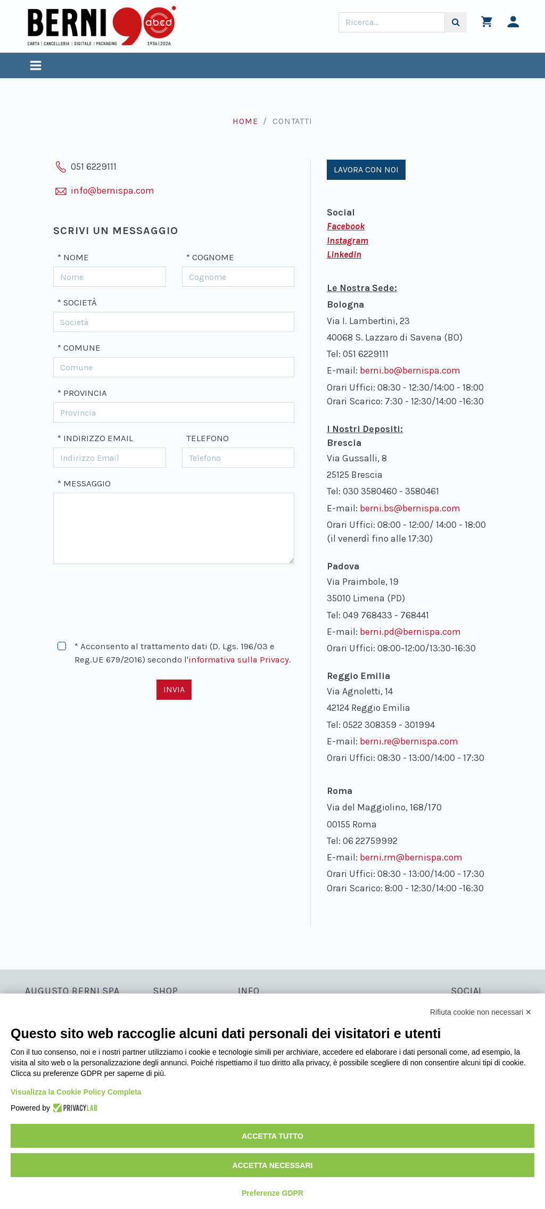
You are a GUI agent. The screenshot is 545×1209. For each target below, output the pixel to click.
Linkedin (344, 254)
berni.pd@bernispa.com (410, 631)
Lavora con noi (366, 169)
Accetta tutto (272, 1136)
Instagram (347, 240)
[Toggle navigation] (35, 66)
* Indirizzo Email (95, 438)
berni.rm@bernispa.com (411, 857)
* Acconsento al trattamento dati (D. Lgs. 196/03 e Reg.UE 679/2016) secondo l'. (183, 653)
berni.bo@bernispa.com (410, 370)
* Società (77, 302)
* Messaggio (84, 483)
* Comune (79, 348)
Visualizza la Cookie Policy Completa (76, 1092)
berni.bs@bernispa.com (410, 508)
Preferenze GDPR (272, 1193)
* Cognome (210, 257)
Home (245, 121)
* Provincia (82, 393)
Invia (174, 689)
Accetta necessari (273, 1165)
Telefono (207, 438)
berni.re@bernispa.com (409, 741)
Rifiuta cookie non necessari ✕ (481, 1012)
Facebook (346, 226)
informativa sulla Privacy (238, 660)
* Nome (73, 257)
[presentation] (134, 597)
